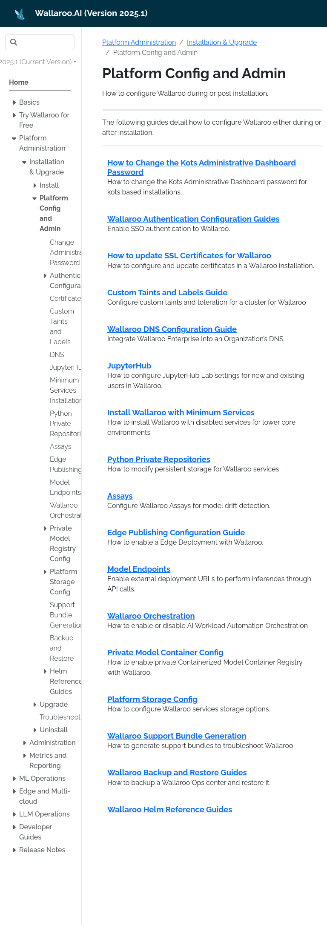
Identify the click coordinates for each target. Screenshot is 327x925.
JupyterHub (129, 365)
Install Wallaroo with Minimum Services (181, 412)
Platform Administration (139, 42)
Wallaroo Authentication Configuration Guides (193, 218)
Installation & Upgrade (222, 42)
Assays (120, 495)
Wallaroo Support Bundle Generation (177, 735)
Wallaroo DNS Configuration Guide (172, 329)
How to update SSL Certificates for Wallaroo (189, 255)
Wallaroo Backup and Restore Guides (177, 772)
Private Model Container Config (165, 652)
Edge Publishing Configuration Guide (176, 532)
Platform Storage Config (152, 699)
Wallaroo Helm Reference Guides (169, 809)
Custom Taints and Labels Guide (167, 292)
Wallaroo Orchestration (151, 615)
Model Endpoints (138, 569)
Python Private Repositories (158, 459)
